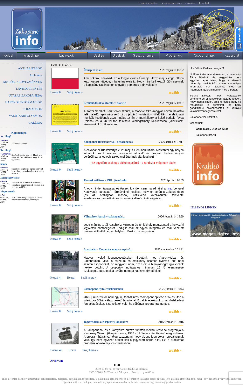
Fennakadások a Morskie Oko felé (105, 103)
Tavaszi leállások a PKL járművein (105, 180)
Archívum (35, 75)
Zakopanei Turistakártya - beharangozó (108, 141)
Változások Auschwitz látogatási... (104, 216)
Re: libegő (5, 136)
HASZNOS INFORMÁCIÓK (23, 102)
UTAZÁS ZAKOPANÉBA (25, 95)
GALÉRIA (35, 122)
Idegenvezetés (7, 191)
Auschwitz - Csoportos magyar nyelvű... (108, 249)
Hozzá (71, 277)
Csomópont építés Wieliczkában (103, 289)
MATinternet (111, 372)
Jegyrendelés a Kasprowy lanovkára (106, 321)
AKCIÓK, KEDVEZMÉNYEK (22, 82)
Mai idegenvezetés (10, 177)
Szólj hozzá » (75, 92)
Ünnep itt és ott (93, 70)
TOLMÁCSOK (32, 109)
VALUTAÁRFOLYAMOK (25, 115)
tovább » (175, 93)
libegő (3, 164)
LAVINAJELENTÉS (29, 88)
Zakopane (123, 372)
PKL (169, 188)
